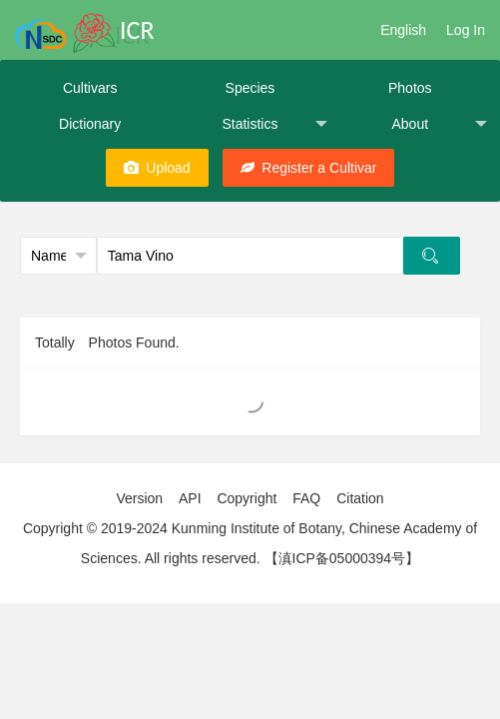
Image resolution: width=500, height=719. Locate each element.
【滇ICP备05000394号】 (342, 558)
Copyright (246, 498)
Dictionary (90, 124)
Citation (359, 498)
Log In (465, 30)
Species (250, 88)
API (190, 498)
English (403, 30)
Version (139, 498)
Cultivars (90, 88)
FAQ (306, 498)
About (438, 124)
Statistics (274, 124)
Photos (410, 88)
